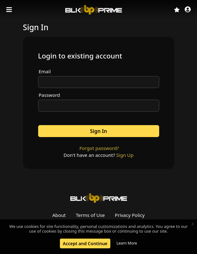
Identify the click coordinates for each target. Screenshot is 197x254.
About (59, 215)
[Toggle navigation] (10, 9)
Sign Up (125, 155)
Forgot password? (99, 148)
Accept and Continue (85, 243)
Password (49, 95)
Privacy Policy (130, 215)
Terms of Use (90, 215)
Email (45, 71)
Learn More (127, 243)
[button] (187, 10)
